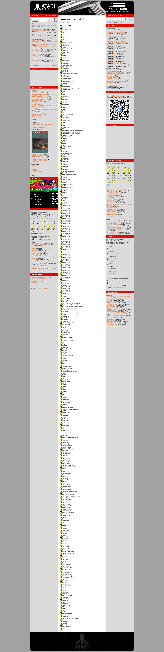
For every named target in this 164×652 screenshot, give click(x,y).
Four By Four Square (66, 492)
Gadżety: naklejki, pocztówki (114, 227)
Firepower (63, 296)
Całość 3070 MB (36, 233)
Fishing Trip (64, 321)
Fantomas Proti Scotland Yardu (69, 88)
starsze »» (55, 65)
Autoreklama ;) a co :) (112, 44)
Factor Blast (64, 45)
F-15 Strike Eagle (65, 29)
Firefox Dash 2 (65, 223)
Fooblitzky (64, 439)
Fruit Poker (64, 580)
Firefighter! (64, 202)
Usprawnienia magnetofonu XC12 (40, 96)
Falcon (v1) (64, 62)
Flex (62, 365)
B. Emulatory (111, 268)
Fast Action (64, 99)
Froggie (63, 554)
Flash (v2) (63, 353)
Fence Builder (65, 117)
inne (44, 231)
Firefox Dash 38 (65, 256)
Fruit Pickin (64, 579)
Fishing (63, 314)
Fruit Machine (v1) (66, 572)
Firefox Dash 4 (65, 259)
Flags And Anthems (66, 337)
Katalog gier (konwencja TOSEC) (40, 236)
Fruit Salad (64, 582)
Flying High (64, 423)
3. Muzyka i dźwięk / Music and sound (116, 72)
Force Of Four (65, 453)
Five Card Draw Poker (67, 322)
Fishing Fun (64, 319)
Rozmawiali (109, 187)
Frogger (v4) (64, 550)
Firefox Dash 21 (65, 226)
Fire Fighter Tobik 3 (66, 185)
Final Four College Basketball (69, 163)
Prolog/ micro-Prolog (112, 29)
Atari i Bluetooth (111, 299)
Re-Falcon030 (35, 50)
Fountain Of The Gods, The (68, 491)
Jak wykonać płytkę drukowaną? (115, 315)
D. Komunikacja (112, 273)
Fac (62, 39)
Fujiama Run (64, 600)
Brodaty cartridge (36, 40)
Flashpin (63, 360)
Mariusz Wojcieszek (112, 199)
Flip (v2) (63, 374)
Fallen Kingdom (65, 67)
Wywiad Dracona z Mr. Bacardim (115, 190)
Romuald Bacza (111, 200)
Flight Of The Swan (66, 366)
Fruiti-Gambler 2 (65, 585)
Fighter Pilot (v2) (65, 146)
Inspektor (34, 267)
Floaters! (63, 391)
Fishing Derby (65, 316)
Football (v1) (64, 442)
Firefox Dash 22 (65, 228)
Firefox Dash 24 (65, 231)
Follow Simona (65, 435)
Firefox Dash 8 (65, 293)
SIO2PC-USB (110, 300)
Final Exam (64, 158)
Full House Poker (65, 605)
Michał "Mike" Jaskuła (112, 194)
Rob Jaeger (110, 206)
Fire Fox (63, 189)
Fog (62, 428)
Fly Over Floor (65, 418)
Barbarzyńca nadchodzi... (38, 49)
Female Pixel (64, 115)
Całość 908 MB (112, 283)
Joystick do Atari (111, 306)
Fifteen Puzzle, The (66, 135)
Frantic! (63, 517)
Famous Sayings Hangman (68, 73)
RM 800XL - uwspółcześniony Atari (116, 62)
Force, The (64, 455)
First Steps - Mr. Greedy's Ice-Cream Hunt (72, 306)
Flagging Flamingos (66, 330)
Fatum (62, 109)
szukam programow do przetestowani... (117, 65)
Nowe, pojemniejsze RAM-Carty (115, 220)
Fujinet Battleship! (66, 602)
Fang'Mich (64, 75)
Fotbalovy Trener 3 (66, 489)
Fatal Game (64, 107)
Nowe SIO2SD (111, 301)
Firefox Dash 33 (65, 247)
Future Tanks (64, 628)
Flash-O (63, 358)
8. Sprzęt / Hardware (112, 78)
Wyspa (33, 258)
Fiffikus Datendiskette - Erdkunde (70, 133)
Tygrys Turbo (110, 307)
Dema (120, 22)
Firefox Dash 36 (65, 252)
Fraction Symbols (66, 509)
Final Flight (64, 161)
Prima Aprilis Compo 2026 (113, 54)
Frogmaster (64, 559)
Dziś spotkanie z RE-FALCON (39, 51)
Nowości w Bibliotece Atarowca (40, 44)
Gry (110, 22)
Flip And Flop (64, 376)
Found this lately (111, 57)
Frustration (64, 592)
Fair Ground (64, 53)
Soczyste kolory (111, 319)
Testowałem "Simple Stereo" (114, 309)
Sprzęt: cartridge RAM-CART (114, 228)
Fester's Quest (65, 120)
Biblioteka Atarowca (36, 129)
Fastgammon (64, 104)
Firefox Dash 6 (65, 290)
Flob (62, 392)
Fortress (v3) (64, 478)
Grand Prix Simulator (37, 268)
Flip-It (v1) (63, 383)
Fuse (62, 620)
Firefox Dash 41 (65, 262)
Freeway (63, 528)
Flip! (62, 378)
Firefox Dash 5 (65, 277)
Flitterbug (63, 389)
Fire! (62, 195)
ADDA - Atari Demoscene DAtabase (115, 163)
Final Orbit (64, 166)
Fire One (63, 192)
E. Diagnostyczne (112, 276)
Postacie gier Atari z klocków (39, 58)
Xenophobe (35, 252)
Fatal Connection (65, 106)
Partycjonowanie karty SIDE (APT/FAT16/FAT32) (44, 109)
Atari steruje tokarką (112, 324)
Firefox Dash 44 (65, 267)
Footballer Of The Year (67, 448)
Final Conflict (64, 156)
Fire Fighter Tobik (66, 184)
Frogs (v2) (63, 562)
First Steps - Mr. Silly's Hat (68, 308)
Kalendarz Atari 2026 (37, 61)
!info (120, 172)
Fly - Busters (64, 414)
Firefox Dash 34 (65, 249)
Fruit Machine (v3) (66, 576)
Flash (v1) (63, 352)
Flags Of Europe (65, 339)
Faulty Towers (65, 111)
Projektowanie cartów (112, 305)
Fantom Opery (65, 86)
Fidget (62, 124)
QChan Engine (35, 116)
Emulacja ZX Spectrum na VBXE (40, 105)
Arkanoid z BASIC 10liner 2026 (115, 47)
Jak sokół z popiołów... (37, 56)
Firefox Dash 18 (65, 220)
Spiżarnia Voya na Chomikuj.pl (39, 160)
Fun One (63, 610)
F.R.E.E (63, 32)
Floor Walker (64, 399)
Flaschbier (64, 350)
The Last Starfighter (37, 260)
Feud (62, 122)
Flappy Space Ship (66, 348)
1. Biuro (110, 246)
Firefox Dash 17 (65, 218)
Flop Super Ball (65, 402)
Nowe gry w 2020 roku (37, 100)
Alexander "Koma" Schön (113, 209)
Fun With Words (65, 611)
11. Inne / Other (111, 82)
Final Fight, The (65, 159)
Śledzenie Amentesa (112, 201)
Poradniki (33, 90)
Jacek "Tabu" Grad (112, 207)
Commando (35, 249)
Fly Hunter (64, 417)
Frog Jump (64, 543)
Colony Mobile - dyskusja (37, 280)
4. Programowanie (112, 253)
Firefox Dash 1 (65, 205)
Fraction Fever (65, 507)
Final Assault (64, 155)
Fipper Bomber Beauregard (68, 174)
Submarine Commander (38, 244)
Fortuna (63, 481)
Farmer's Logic (65, 96)
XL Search (34, 173)
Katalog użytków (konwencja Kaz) (115, 239)
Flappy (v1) (64, 345)
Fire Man (63, 190)
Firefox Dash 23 (65, 229)
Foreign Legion (65, 457)
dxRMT (109, 60)
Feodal (63, 119)
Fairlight (63, 55)
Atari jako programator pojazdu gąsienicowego (43, 46)
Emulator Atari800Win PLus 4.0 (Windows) (42, 124)
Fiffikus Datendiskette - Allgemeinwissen (72, 130)
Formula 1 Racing (66, 470)
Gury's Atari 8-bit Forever (38, 168)
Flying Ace (64, 420)
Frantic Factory (65, 515)
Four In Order (64, 502)
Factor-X (63, 47)
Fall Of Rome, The (66, 65)
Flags (62, 335)
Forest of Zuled (65, 463)
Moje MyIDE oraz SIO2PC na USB (116, 313)
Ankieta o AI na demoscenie (39, 33)
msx (125, 175)
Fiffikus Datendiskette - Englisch (70, 132)
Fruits (62, 589)
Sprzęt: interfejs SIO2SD (113, 233)
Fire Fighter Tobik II (66, 187)
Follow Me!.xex (68, 434)
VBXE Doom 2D (111, 39)
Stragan (108, 219)
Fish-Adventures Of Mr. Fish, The (70, 313)
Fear (62, 112)
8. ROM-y (110, 263)
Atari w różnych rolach (112, 321)
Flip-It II (63, 386)
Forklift (63, 468)
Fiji (62, 150)
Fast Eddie (64, 101)
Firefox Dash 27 (65, 236)
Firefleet (63, 203)
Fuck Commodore (66, 595)
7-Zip (44, 239)
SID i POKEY (110, 52)
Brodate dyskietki (36, 60)
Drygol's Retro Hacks (37, 171)
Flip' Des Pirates (65, 379)
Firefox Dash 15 (65, 215)
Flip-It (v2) (63, 384)
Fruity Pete (64, 590)
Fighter (63, 143)
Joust (33, 248)
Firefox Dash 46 (65, 270)
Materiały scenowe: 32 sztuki (39, 155)
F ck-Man (63, 27)
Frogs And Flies (65, 564)
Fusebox (63, 621)
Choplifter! (34, 247)
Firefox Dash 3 (65, 241)
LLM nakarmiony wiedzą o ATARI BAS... (117, 42)
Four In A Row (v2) (66, 499)
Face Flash (64, 40)
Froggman (64, 556)
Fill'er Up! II (64, 151)
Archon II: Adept (36, 255)
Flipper (63, 388)
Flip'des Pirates (65, 381)
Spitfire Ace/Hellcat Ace (38, 257)
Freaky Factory (65, 520)
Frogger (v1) (64, 545)
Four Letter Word (65, 504)
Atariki (33, 165)
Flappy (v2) (64, 347)
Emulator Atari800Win (37, 123)
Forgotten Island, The (67, 465)
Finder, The (64, 172)
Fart (62, 97)
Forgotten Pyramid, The (67, 466)
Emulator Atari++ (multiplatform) (40, 126)
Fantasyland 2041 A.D (67, 81)
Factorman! (64, 50)
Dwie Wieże (35, 262)
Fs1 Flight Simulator (66, 594)
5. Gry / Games (111, 75)
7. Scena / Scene (111, 77)
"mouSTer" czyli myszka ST (114, 222)
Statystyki (33, 282)
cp (130, 167)
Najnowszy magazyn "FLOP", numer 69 (42, 30)
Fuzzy (62, 629)
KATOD (109, 197)
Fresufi (63, 535)
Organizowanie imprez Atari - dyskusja (41, 277)
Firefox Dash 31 (65, 244)
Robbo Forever (35, 253)
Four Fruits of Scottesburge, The (70, 496)
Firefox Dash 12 (65, 210)
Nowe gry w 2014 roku (37, 114)
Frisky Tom (64, 538)
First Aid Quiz (64, 300)
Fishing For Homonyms (67, 317)
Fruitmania (64, 587)
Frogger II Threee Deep (67, 553)
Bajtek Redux (35, 161)
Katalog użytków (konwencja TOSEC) (116, 285)
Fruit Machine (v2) (66, 574)
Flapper (63, 344)
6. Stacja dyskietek (113, 258)
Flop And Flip (64, 401)
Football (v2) (64, 444)
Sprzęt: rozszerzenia (112, 225)
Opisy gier (33, 242)
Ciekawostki (110, 37)
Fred (62, 522)
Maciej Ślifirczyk (111, 210)
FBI (62, 37)
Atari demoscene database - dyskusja (40, 278)
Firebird (63, 200)
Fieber (62, 125)
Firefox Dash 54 (65, 285)
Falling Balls (64, 68)
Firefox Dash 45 (65, 269)
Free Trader (64, 523)
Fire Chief (63, 182)
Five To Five (64, 327)
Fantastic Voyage (65, 78)
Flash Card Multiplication (68, 357)
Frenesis (63, 533)
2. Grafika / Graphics (112, 71)
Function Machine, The (67, 615)
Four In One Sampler (66, 501)
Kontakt (33, 175)
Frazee (63, 518)
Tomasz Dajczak (111, 191)
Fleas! (62, 361)
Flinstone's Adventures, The (68, 371)
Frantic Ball (64, 514)
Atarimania (34, 169)
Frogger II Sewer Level (67, 551)
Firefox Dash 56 (65, 288)
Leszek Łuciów (111, 202)
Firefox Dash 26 (65, 234)
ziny (120, 182)
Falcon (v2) (64, 63)
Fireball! (63, 198)
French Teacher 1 (65, 532)
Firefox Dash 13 (65, 212)
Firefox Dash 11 (65, 208)
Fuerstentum (64, 598)
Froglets (63, 558)
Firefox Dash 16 (65, 216)
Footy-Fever (64, 450)
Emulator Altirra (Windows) (38, 127)
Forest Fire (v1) (65, 458)
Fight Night (64, 141)
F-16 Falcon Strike (66, 31)
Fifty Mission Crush (66, 137)
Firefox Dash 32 (65, 246)
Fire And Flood (65, 179)
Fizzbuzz (63, 329)
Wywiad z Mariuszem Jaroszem (115, 189)
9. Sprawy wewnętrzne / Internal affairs (117, 80)
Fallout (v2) (64, 71)
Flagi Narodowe (65, 332)
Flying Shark (64, 425)
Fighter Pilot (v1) (65, 145)
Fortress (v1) (64, 474)
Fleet (62, 363)
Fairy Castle (64, 58)
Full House (64, 603)
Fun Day (63, 608)
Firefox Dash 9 (65, 295)
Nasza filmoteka (36, 63)
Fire (62, 176)
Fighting (63, 148)
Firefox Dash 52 (65, 282)
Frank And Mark (65, 510)
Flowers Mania (65, 405)
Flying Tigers (64, 427)
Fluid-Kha (63, 410)
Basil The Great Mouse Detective (40, 263)
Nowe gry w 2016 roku (37, 106)
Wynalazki (109, 295)
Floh (62, 394)
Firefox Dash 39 (65, 257)
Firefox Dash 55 (65, 286)
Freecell (63, 525)
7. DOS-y (110, 261)
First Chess (64, 301)
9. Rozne (110, 266)
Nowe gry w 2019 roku (37, 101)
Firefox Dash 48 (65, 273)
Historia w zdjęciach (112, 49)
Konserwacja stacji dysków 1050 (40, 98)
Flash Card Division (66, 355)
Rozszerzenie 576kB (112, 318)
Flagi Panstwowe (65, 334)
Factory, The (64, 52)
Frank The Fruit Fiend (67, 512)
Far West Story (65, 89)
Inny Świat (34, 265)
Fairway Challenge (66, 57)
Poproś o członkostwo (123, 11)
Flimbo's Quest (65, 370)
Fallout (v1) (64, 70)
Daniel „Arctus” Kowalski (113, 196)
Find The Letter (65, 168)
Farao (62, 91)
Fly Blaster (64, 415)
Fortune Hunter (65, 483)
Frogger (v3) (64, 548)
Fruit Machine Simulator (67, 577)
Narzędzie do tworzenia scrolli (39, 94)
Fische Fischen (65, 309)
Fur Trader (64, 616)
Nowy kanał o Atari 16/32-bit (39, 35)
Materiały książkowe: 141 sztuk (40, 156)
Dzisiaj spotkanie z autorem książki (41, 41)
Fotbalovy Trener (65, 486)
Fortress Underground (67, 479)
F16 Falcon (64, 36)
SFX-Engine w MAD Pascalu (39, 93)
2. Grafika (110, 249)
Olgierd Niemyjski (111, 214)
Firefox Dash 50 (65, 278)
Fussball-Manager (66, 624)
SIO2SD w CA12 (111, 302)
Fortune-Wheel (65, 484)
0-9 (33, 219)
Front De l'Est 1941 (66, 567)
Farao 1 (63, 93)
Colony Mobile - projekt (37, 281)
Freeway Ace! (64, 530)
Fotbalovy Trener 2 (66, 488)
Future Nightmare (66, 626)
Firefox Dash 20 (65, 225)
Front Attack (64, 566)
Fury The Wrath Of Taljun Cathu (69, 618)
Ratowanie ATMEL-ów (112, 304)
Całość (35, 239)
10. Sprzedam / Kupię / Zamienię (115, 81)
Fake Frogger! (65, 60)
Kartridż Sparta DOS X (37, 95)
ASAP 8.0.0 (35, 55)
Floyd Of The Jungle (66, 407)
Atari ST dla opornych (37, 113)
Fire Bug (63, 181)
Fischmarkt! (64, 311)
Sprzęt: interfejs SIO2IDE (113, 232)
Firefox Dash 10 (65, 207)
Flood (62, 396)
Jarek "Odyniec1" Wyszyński (114, 211)
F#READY (109, 195)
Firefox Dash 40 (65, 260)
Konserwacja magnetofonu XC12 (40, 99)
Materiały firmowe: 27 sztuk (39, 158)
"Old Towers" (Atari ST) (38, 243)
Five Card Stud (65, 324)
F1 (61, 34)
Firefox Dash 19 (65, 221)
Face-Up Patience (66, 42)
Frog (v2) (63, 541)
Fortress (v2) (64, 476)
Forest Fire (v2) (65, 460)
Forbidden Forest (65, 452)
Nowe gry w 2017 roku (37, 103)
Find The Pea (64, 169)
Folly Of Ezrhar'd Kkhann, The (69, 437)
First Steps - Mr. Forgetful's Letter (70, 303)
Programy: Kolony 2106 (113, 224)
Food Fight (64, 440)
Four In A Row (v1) (66, 497)
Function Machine (66, 613)
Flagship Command (66, 340)
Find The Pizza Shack (67, 171)
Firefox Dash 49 (65, 275)
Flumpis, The (64, 412)
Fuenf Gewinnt (65, 597)
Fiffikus (63, 128)
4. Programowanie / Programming (115, 73)
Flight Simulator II (66, 368)
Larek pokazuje (36, 104)
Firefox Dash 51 (65, 280)
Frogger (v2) (64, 546)
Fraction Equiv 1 (65, 505)
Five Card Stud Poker (67, 326)
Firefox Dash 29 (65, 239)
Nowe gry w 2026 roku (37, 91)
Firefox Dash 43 (65, 265)
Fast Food (63, 102)
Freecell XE (64, 527)
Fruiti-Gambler (65, 584)
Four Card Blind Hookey (67, 494)
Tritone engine (35, 115)
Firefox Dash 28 (65, 238)
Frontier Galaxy (65, 569)
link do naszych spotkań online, (115, 96)
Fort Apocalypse (65, 473)
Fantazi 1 (63, 83)
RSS (55, 21)
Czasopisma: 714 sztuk (38, 154)
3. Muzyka (110, 251)
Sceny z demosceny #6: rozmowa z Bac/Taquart (44, 25)
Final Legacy (64, 164)
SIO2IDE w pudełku (112, 323)
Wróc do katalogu (64, 22)
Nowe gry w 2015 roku (37, 108)
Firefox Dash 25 (65, 233)
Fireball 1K (64, 197)
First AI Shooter (65, 298)
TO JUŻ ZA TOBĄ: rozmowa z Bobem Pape (118, 204)
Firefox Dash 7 (65, 291)
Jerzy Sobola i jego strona (113, 34)
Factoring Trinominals (67, 49)
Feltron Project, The (66, 114)
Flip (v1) (63, 373)
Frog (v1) (63, 540)
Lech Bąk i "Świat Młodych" (114, 192)
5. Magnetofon (111, 256)
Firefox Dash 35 (65, 251)
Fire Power (64, 194)
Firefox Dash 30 (65, 242)
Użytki (115, 22)
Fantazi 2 (63, 84)
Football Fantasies (66, 445)
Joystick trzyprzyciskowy (113, 311)
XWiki (33, 166)
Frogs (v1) (63, 561)
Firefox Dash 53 (65, 283)
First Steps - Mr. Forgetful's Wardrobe (71, 304)
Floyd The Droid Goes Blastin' (69, 409)
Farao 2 (63, 94)
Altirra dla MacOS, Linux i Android (115, 32)
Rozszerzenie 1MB (112, 310)
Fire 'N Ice (63, 177)
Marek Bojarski (111, 213)
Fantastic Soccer (65, 76)
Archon (33, 259)
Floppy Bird (64, 404)
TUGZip (47, 239)
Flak (62, 342)
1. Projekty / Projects (112, 70)
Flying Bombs (65, 422)
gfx (130, 170)
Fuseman (63, 623)
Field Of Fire (64, 127)
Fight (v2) (63, 140)
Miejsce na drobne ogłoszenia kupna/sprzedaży (119, 229)
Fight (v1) (63, 138)
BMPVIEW (34, 111)
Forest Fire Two (65, 461)
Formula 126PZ (65, 471)
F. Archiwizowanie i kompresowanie (117, 278)
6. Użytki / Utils (111, 76)
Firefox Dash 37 (65, 254)
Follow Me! (64, 430)
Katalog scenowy (110, 166)
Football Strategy (65, 447)
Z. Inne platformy (112, 281)
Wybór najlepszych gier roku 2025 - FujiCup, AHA (44, 38)
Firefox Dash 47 (65, 272)
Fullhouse (63, 606)
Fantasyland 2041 (66, 80)
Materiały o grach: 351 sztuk (39, 159)
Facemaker (64, 44)
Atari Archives (35, 170)
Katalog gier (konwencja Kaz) (39, 212)
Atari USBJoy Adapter (112, 223)
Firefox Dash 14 (65, 213)
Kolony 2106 (35, 254)
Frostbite (63, 571)
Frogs (33, 245)
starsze (56, 119)
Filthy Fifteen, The (66, 153)
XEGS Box (110, 320)
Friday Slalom (64, 536)
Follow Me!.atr (67, 432)
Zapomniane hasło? (111, 11)
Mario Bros (34, 250)
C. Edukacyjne (111, 271)
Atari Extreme (35, 54)
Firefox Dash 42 (65, 264)
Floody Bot (64, 397)
